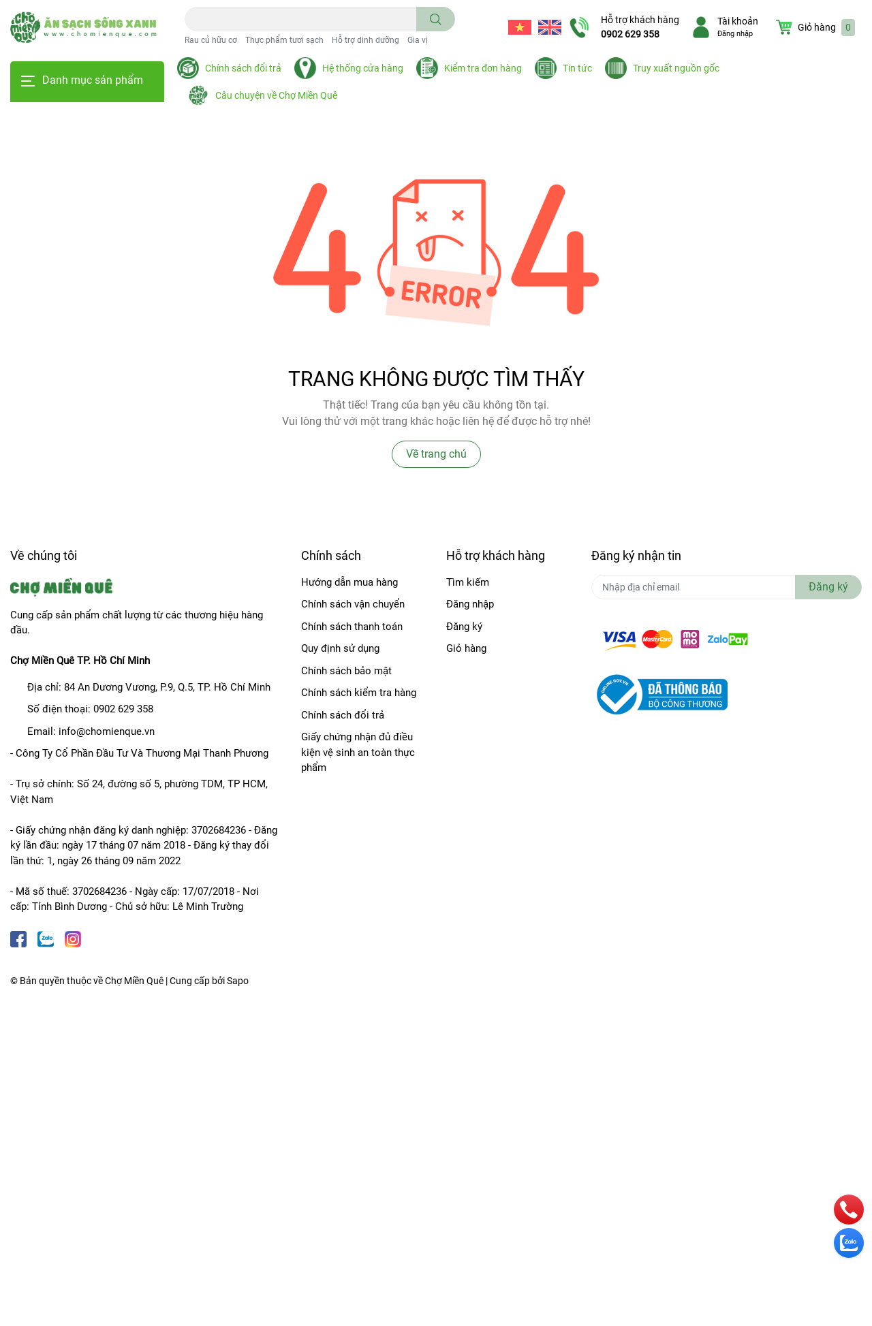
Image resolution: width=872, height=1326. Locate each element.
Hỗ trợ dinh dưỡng (365, 40)
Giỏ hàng (466, 648)
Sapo (238, 980)
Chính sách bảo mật (346, 671)
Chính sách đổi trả (243, 68)
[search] (435, 19)
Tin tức (577, 68)
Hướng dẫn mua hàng (349, 582)
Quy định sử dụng (340, 648)
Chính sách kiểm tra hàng (358, 692)
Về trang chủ (436, 453)
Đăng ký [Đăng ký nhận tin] (828, 586)
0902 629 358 (630, 34)
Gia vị (417, 40)
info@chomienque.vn (107, 731)
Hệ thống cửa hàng (362, 68)
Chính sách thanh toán (352, 626)
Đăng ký (464, 626)
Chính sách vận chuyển (353, 604)
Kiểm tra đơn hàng (483, 68)
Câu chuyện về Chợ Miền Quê (276, 95)
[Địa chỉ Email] (726, 587)
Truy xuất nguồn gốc (676, 68)
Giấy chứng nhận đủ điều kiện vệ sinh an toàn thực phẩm (358, 752)
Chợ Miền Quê (134, 980)
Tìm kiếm (467, 582)
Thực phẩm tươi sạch (284, 40)
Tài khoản (737, 21)
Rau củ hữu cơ (211, 40)
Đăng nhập (735, 33)
